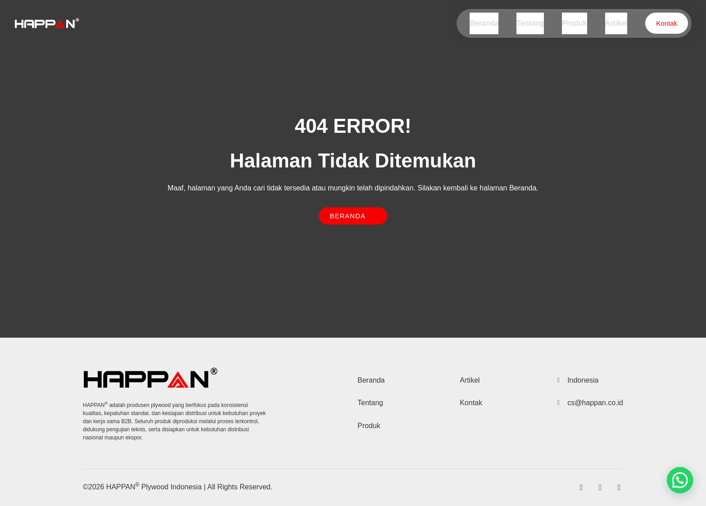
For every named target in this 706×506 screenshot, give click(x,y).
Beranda (491, 23)
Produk (577, 23)
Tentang (535, 23)
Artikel (617, 23)
